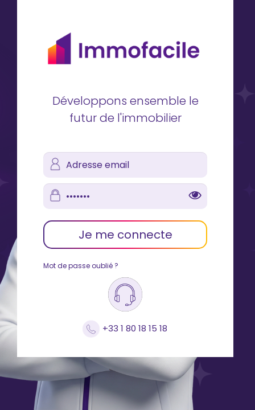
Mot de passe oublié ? (80, 265)
